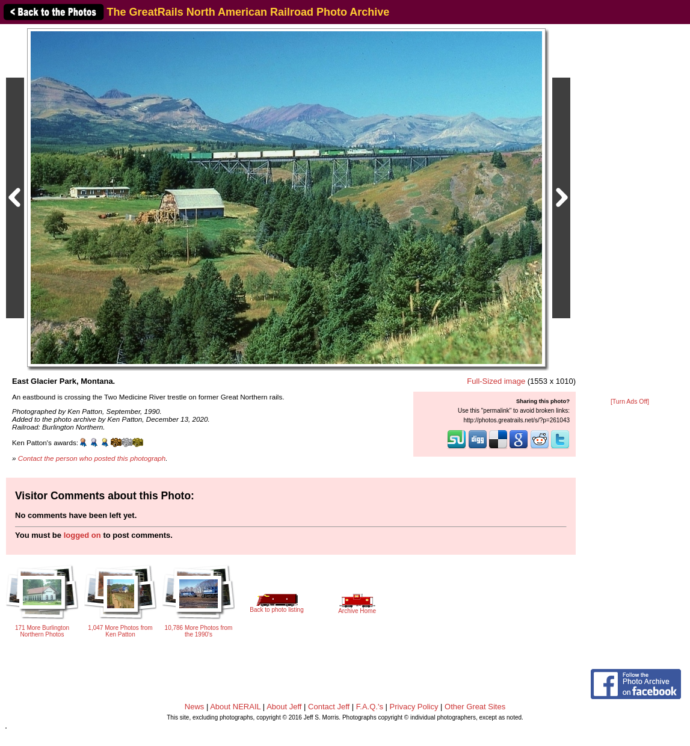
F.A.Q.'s (369, 706)
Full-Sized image (496, 381)
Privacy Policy (414, 706)
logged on (82, 535)
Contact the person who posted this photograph (92, 458)
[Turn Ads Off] (630, 401)
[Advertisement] (630, 211)
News (195, 706)
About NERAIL (235, 706)
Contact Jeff (329, 706)
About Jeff (283, 706)
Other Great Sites (475, 706)
